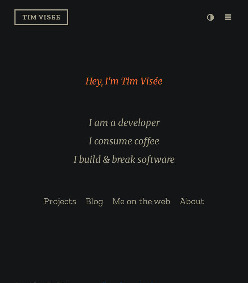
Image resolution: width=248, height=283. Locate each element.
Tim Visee (41, 17)
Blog (94, 201)
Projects (60, 201)
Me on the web (141, 201)
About (192, 201)
